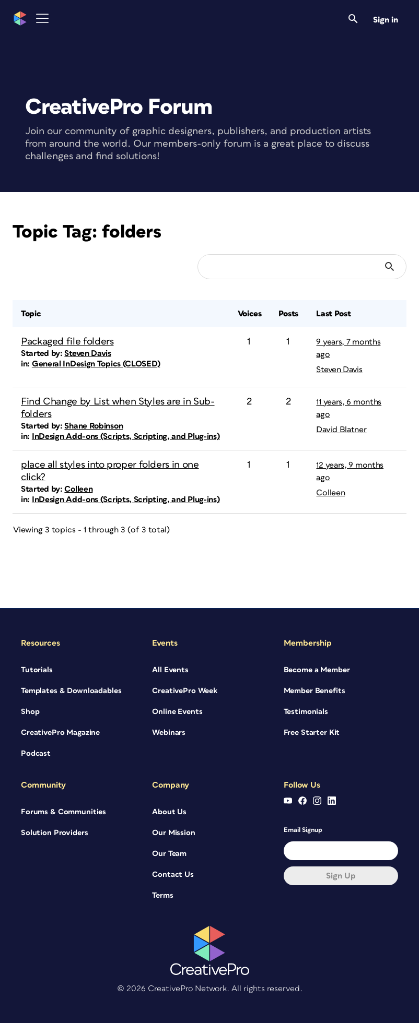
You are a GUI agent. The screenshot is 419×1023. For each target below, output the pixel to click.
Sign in (385, 20)
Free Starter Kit (312, 732)
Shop (30, 712)
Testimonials (306, 712)
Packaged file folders (67, 342)
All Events (170, 670)
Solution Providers (54, 833)
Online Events (177, 712)
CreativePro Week (184, 691)
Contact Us (173, 874)
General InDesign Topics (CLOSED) (96, 364)
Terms (162, 895)
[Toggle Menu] (42, 18)
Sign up (341, 876)
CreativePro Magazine (60, 732)
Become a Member (317, 670)
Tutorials (37, 670)
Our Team (169, 854)
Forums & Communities (63, 812)
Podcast (36, 753)
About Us (169, 812)
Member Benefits (314, 691)
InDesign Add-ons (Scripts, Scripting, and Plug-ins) (126, 436)
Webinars (168, 732)
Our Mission (173, 833)
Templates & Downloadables (71, 691)
